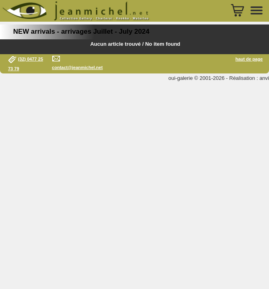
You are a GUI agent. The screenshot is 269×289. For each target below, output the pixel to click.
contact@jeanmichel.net (77, 67)
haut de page (249, 59)
